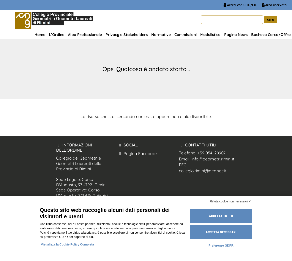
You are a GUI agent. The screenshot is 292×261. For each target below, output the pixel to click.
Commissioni (185, 34)
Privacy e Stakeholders (127, 34)
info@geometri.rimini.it (212, 159)
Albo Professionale (85, 34)
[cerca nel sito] (271, 19)
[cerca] (232, 20)
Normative (161, 34)
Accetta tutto (221, 216)
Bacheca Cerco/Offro (271, 34)
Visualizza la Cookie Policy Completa (67, 244)
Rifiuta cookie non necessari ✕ (230, 201)
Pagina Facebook (137, 153)
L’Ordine (56, 34)
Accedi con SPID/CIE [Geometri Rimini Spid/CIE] (240, 5)
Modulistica (210, 34)
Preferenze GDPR (221, 245)
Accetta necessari (221, 232)
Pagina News (236, 34)
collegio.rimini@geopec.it (203, 170)
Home (40, 34)
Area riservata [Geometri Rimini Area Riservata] (274, 5)
